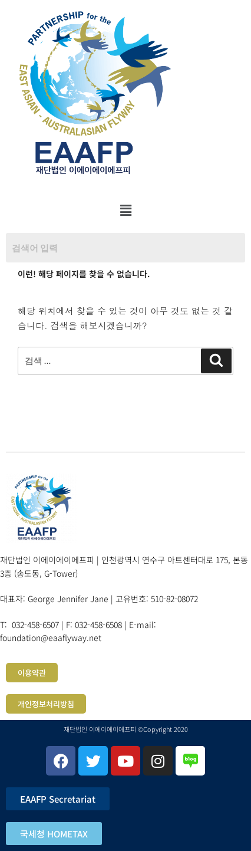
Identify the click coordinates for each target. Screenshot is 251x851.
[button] (125, 210)
